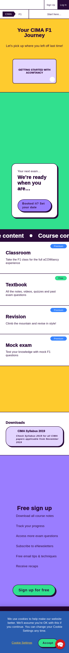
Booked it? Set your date (33, 205)
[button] (60, 644)
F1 (20, 14)
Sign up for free (34, 590)
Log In (63, 5)
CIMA (8, 14)
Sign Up (51, 5)
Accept (48, 643)
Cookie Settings (22, 642)
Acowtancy (16, 4)
